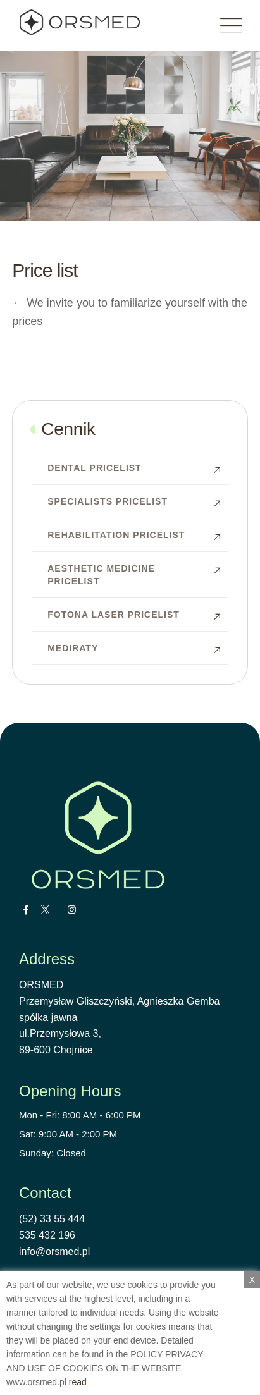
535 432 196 (47, 1235)
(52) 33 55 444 (52, 1218)
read (78, 1382)
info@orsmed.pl (54, 1251)
